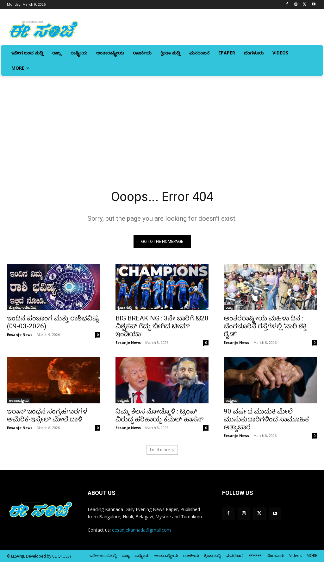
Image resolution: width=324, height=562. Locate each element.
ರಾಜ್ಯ (229, 307)
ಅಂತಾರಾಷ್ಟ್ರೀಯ (18, 401)
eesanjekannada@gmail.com (141, 530)
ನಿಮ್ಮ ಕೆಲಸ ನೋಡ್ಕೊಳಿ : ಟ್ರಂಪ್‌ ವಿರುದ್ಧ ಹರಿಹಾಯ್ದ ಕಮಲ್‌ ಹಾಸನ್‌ (159, 415)
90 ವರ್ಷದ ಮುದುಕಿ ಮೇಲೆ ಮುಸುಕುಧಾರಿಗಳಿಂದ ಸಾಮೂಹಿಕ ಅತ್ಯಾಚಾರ (266, 419)
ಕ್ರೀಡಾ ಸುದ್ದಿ (124, 307)
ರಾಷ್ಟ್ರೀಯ (123, 401)
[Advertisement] (162, 123)
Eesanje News (19, 334)
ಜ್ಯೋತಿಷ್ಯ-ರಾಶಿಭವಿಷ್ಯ (22, 307)
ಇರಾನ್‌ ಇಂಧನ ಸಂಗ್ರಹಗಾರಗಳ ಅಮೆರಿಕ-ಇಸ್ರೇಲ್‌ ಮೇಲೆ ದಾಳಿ (47, 415)
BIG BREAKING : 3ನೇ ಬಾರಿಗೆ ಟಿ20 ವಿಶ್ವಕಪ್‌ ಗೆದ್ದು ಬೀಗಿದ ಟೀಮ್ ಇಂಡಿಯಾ (162, 326)
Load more (162, 449)
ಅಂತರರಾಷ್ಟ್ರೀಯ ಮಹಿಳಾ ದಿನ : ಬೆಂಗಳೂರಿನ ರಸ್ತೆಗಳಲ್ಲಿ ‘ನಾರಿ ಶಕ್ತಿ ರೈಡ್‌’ (265, 326)
